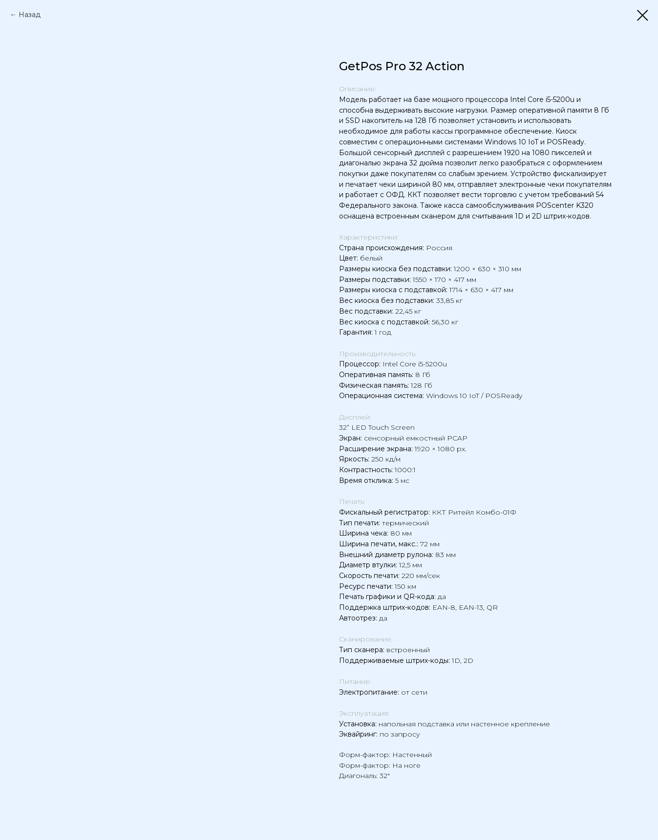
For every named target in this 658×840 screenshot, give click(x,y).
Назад (30, 14)
